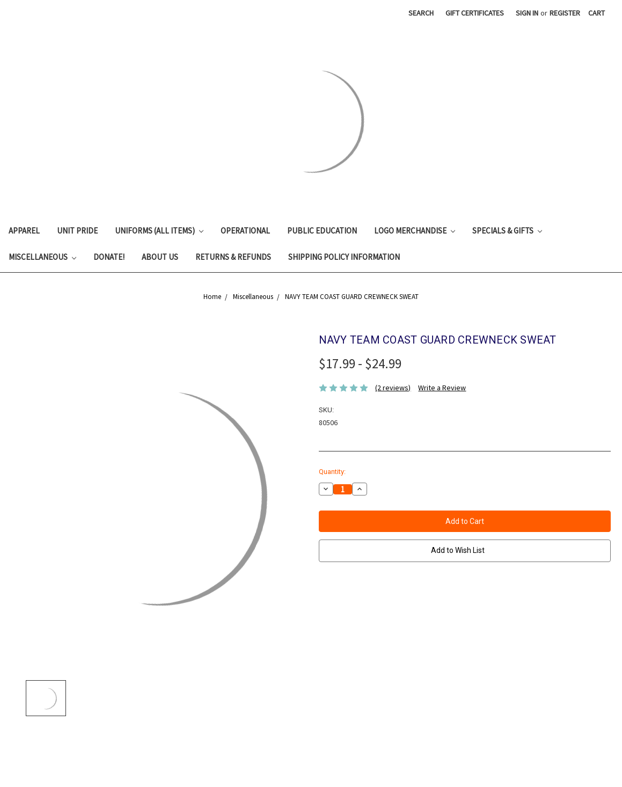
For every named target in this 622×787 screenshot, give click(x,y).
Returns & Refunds (233, 257)
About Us (160, 257)
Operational (245, 230)
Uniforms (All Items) (159, 230)
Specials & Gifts (507, 230)
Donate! (109, 257)
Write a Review (442, 387)
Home (212, 296)
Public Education (322, 230)
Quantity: (332, 472)
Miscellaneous (42, 257)
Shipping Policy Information (344, 257)
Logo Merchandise (414, 230)
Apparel (24, 230)
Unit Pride (77, 230)
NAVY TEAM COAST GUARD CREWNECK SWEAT (352, 296)
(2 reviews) (393, 387)
